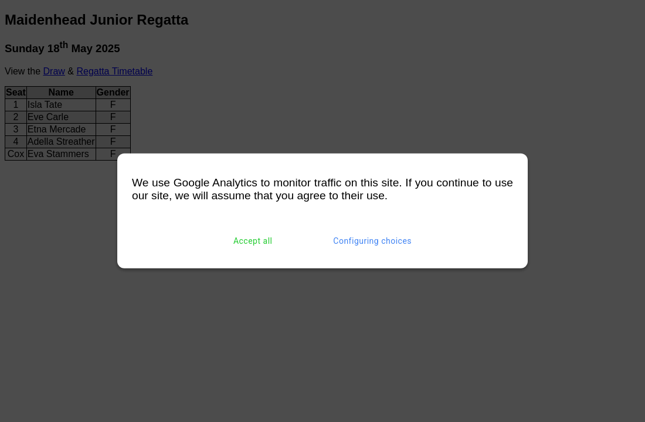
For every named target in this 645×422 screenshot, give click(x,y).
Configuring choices (372, 241)
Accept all (253, 241)
